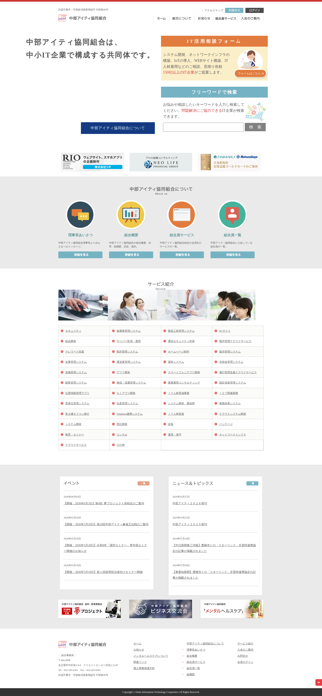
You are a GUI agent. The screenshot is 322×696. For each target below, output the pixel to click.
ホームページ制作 (178, 351)
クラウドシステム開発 (232, 413)
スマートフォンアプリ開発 (184, 372)
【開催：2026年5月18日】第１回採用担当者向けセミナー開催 (103, 572)
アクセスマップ (213, 10)
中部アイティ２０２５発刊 (189, 524)
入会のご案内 (245, 649)
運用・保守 (174, 434)
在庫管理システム (76, 361)
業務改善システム (230, 403)
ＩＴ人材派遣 (176, 413)
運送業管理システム (129, 361)
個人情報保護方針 (144, 668)
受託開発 (122, 424)
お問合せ (242, 655)
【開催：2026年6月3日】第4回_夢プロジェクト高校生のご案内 (104, 503)
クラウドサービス (76, 444)
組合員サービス (196, 662)
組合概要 (192, 655)
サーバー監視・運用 (129, 341)
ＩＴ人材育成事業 (178, 393)
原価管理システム (76, 372)
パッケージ (226, 424)
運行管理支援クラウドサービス (238, 372)
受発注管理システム (77, 403)
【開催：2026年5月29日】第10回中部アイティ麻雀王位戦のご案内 (106, 524)
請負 (170, 424)
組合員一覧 (193, 668)
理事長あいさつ (196, 649)
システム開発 (73, 424)
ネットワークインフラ (232, 434)
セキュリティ (73, 330)
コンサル (122, 434)
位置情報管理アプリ (77, 393)
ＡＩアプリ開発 (126, 393)
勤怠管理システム (127, 351)
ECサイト (225, 330)
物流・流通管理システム (131, 382)
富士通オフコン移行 (77, 413)
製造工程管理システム (181, 330)
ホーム (137, 643)
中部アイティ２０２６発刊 (189, 503)
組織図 (191, 674)
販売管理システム (230, 351)
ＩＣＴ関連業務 (228, 393)
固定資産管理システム (232, 382)
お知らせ (138, 649)
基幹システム (176, 361)
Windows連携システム (130, 413)
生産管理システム (127, 403)
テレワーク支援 (74, 351)
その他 (121, 444)
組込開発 (70, 341)
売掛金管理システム (231, 361)
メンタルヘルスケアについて (150, 655)
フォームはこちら (249, 73)
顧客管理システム (76, 382)
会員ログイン (245, 662)
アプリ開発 (123, 372)
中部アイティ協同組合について (118, 128)
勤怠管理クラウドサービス (235, 341)
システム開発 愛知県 (181, 403)
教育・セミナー (74, 434)
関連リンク (140, 662)
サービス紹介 (245, 643)
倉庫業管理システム (129, 330)
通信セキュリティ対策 (181, 341)
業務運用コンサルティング (184, 382)
